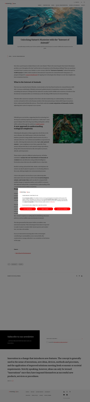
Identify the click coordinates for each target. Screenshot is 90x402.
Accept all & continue (62, 208)
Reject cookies (45, 208)
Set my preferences (28, 208)
